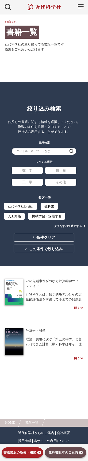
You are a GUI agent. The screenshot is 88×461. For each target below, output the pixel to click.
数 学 (27, 170)
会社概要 (63, 433)
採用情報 (24, 441)
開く (77, 308)
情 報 (61, 170)
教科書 (49, 206)
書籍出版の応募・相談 (20, 452)
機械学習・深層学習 (46, 216)
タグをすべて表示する (68, 226)
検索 (71, 151)
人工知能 (14, 216)
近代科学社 (44, 7)
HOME (10, 422)
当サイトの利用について (52, 441)
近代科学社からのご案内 (36, 433)
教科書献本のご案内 (63, 452)
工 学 (27, 182)
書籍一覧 (31, 422)
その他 (61, 182)
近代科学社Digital (20, 206)
